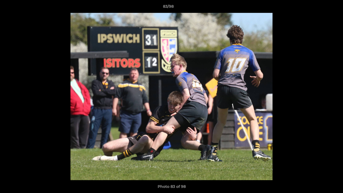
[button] (320, 7)
